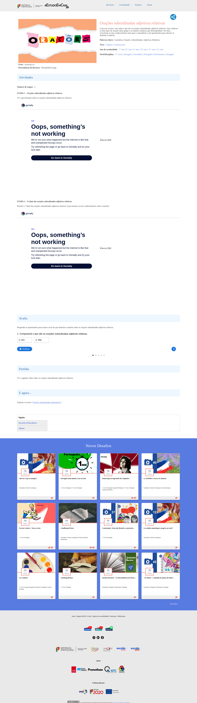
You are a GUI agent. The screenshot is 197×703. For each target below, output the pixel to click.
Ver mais (173, 604)
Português (128, 54)
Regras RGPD (81, 616)
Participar (113, 616)
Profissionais (159, 54)
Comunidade (124, 5)
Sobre (74, 616)
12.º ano (160, 49)
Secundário (137, 54)
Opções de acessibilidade (100, 616)
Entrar (149, 5)
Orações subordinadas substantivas (47, 402)
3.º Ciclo (118, 54)
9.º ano (136, 49)
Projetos (138, 5)
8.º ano (128, 49)
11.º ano (152, 49)
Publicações (121, 616)
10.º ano (143, 49)
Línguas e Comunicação (115, 45)
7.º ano (121, 49)
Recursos (110, 5)
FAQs (89, 616)
